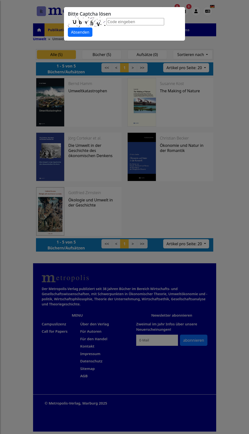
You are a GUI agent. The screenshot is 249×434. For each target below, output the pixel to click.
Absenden (80, 32)
